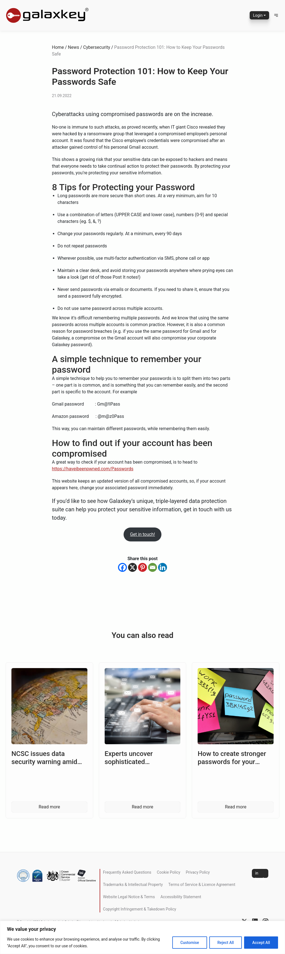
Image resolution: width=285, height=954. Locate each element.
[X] (132, 567)
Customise (189, 942)
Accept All (261, 942)
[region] (142, 937)
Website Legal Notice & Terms (129, 897)
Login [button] (258, 15)
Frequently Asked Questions (127, 872)
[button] (276, 15)
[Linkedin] (162, 567)
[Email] (152, 567)
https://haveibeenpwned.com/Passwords (93, 468)
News (73, 47)
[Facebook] (122, 567)
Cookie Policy (168, 872)
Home (58, 47)
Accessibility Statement (180, 897)
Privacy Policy (198, 872)
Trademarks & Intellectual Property (133, 884)
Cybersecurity (96, 47)
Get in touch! (142, 534)
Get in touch (260, 873)
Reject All (225, 942)
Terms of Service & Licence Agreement (201, 884)
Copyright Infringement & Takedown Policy (139, 909)
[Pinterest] (142, 567)
